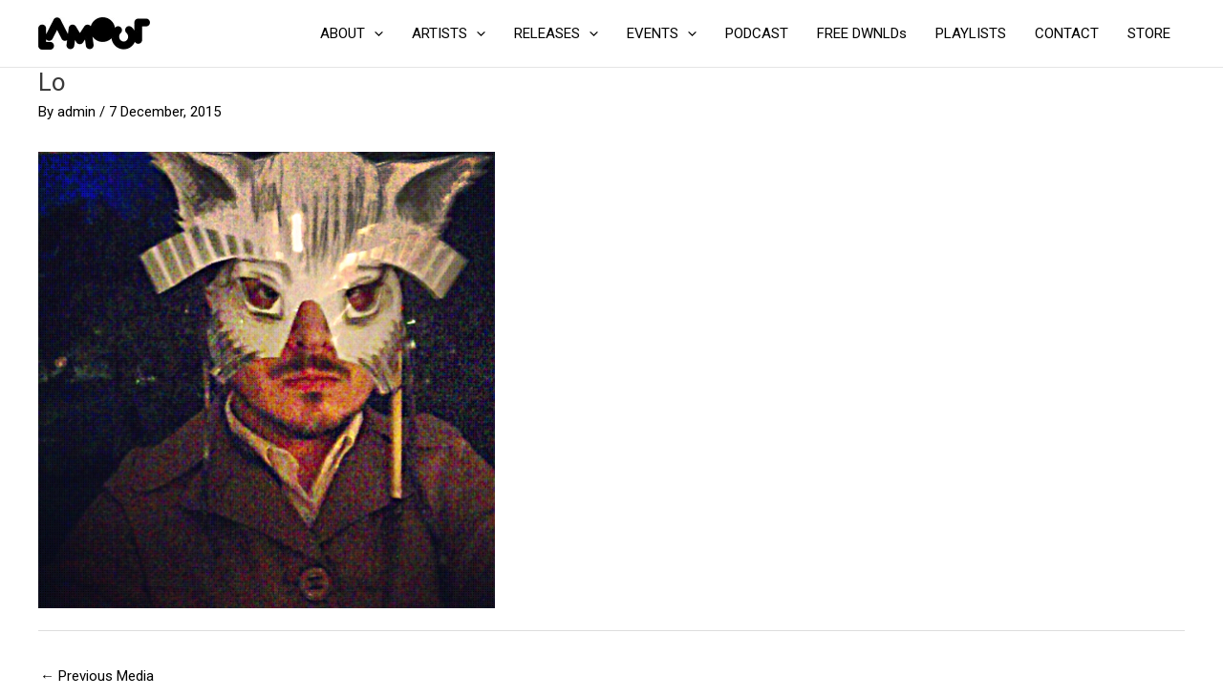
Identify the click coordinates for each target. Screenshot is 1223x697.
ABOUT (351, 33)
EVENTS (662, 33)
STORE (1148, 33)
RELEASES (556, 33)
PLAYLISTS (970, 33)
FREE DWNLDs (862, 33)
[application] (374, 33)
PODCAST (756, 33)
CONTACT (1067, 33)
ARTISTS (448, 33)
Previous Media (97, 676)
